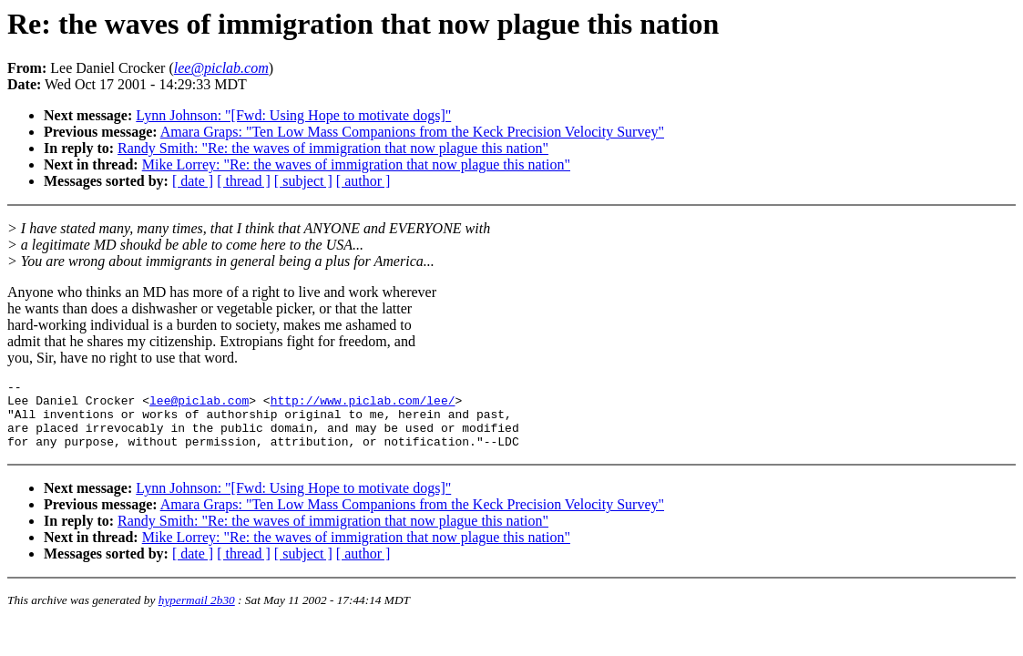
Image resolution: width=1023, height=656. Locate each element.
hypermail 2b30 (197, 613)
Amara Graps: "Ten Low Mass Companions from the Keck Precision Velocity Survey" (412, 131)
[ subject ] (303, 181)
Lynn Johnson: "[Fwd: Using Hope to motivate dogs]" (293, 115)
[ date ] (192, 181)
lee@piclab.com (199, 405)
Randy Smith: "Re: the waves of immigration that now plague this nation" (333, 148)
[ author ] (363, 181)
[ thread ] (244, 181)
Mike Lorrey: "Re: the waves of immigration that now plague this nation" (356, 164)
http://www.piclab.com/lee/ (363, 405)
